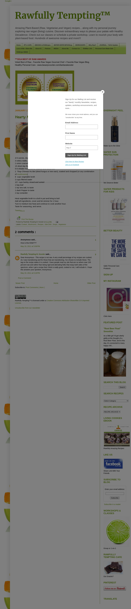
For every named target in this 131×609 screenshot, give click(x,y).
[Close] (102, 92)
